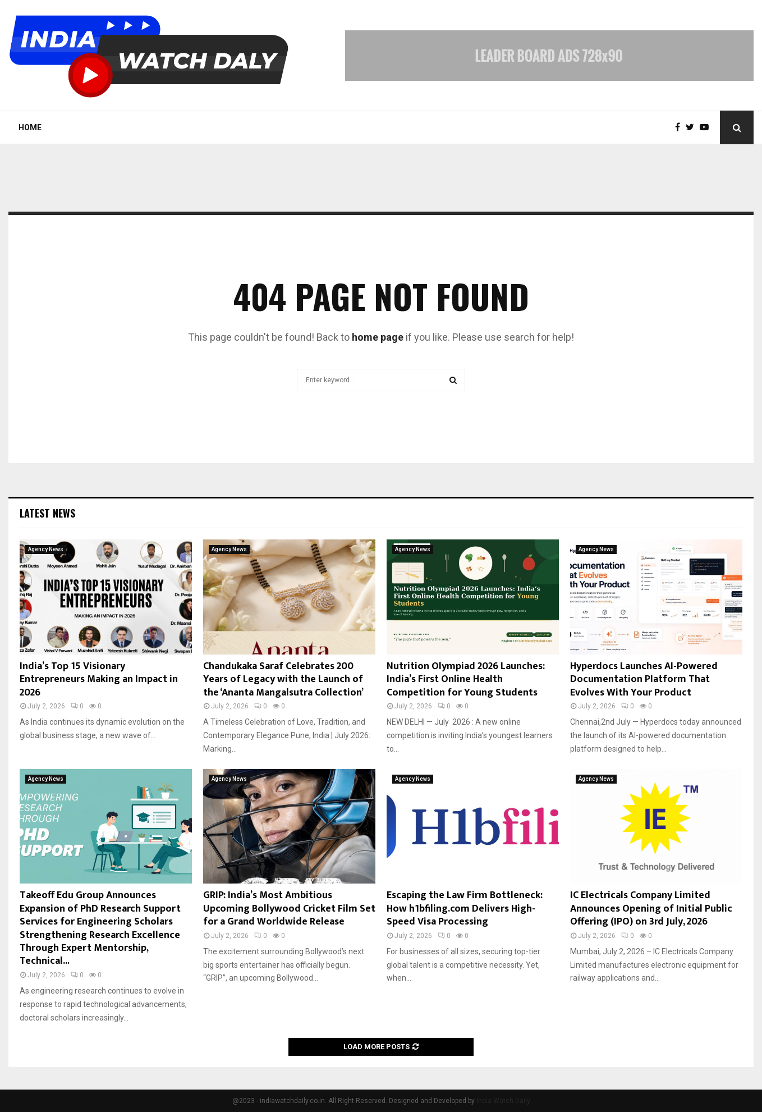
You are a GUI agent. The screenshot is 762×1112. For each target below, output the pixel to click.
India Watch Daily (503, 1101)
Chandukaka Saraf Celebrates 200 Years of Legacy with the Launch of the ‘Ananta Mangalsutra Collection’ (283, 679)
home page (377, 337)
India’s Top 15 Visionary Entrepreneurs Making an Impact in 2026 (99, 679)
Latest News (47, 513)
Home (30, 127)
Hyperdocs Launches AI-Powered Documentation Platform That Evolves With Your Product (644, 679)
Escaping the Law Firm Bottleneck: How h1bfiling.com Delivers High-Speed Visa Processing (465, 908)
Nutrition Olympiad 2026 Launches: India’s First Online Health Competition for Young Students (466, 679)
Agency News (45, 549)
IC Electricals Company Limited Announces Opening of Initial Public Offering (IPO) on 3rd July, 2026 (651, 908)
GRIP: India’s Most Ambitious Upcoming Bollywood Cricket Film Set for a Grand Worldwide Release (289, 908)
